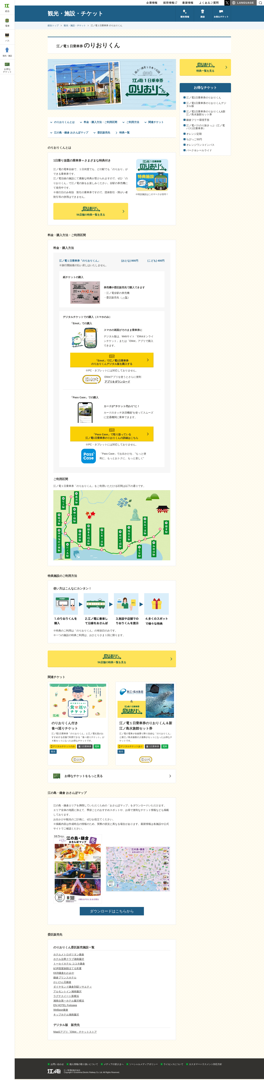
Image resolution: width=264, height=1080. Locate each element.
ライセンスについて (173, 1065)
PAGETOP (254, 1058)
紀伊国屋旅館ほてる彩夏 (67, 969)
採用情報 (169, 2)
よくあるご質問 (209, 2)
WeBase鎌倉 (60, 1010)
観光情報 (184, 13)
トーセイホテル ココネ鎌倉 (69, 964)
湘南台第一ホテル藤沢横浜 (68, 1001)
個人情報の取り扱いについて (83, 1065)
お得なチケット (221, 13)
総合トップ (53, 25)
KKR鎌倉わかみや (63, 973)
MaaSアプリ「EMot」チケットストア (75, 1032)
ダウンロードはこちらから (112, 912)
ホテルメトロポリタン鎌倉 (68, 955)
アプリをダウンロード (117, 382)
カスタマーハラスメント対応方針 (205, 1065)
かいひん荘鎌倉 (62, 983)
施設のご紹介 (203, 13)
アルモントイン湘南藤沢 (67, 992)
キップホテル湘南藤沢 (66, 1015)
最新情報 (188, 2)
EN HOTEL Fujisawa (65, 1006)
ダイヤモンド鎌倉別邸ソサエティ (72, 987)
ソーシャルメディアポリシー (143, 1065)
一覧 (125, 298)
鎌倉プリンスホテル (64, 978)
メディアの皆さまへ (114, 1065)
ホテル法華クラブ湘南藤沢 (68, 960)
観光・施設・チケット (75, 25)
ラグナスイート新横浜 (66, 996)
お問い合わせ (57, 1065)
